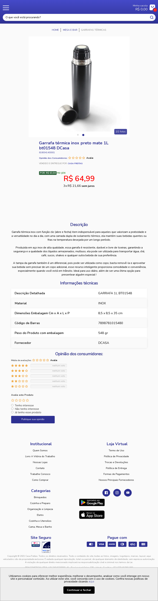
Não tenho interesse (27, 409)
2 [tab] (83, 135)
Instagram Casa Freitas (117, 493)
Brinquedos (40, 497)
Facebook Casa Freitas (106, 493)
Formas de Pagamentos (116, 474)
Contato (40, 468)
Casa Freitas (68, 6)
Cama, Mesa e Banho (40, 526)
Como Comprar (40, 480)
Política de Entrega (116, 468)
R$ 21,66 (81, 186)
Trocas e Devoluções (116, 462)
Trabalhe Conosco (40, 474)
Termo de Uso (116, 450)
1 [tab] (78, 135)
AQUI (91, 581)
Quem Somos (40, 450)
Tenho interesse (24, 405)
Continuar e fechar (79, 590)
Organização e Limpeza (40, 509)
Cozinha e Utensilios (40, 521)
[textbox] (79, 17)
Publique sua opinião (32, 419)
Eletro (40, 515)
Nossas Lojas (40, 462)
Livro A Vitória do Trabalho (40, 456)
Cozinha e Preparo (40, 503)
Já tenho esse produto (28, 412)
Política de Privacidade (116, 456)
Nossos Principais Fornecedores (116, 480)
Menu (7, 8)
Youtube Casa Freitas (128, 493)
